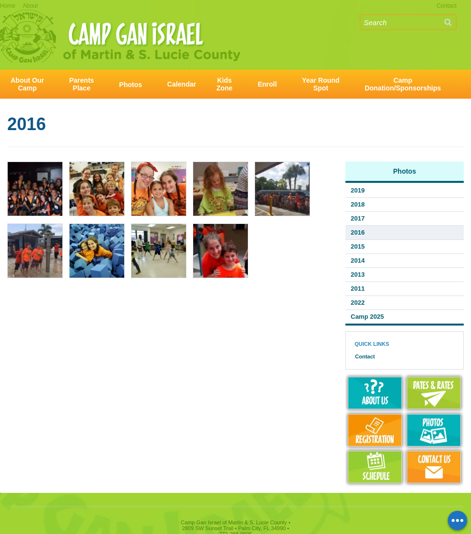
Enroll (267, 84)
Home (7, 5)
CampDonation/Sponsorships (403, 84)
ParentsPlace (81, 84)
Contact (447, 5)
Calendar (181, 84)
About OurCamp (27, 84)
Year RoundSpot (321, 84)
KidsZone (224, 84)
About (30, 5)
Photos (130, 85)
